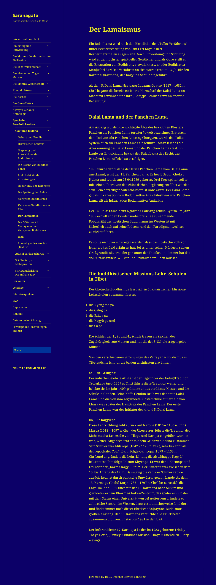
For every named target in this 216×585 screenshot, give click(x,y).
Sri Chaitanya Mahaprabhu (23, 262)
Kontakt (18, 313)
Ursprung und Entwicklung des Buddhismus (28, 154)
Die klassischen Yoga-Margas (26, 75)
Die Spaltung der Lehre (32, 192)
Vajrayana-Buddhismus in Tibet (34, 207)
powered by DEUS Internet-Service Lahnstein (117, 576)
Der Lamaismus (28, 215)
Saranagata (25, 15)
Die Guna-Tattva (23, 103)
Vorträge (18, 287)
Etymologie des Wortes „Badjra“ (32, 245)
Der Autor (19, 281)
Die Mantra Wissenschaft (28, 83)
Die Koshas (19, 97)
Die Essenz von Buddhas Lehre (33, 166)
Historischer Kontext (31, 144)
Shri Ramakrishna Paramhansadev (26, 272)
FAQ (15, 300)
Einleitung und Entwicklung (22, 48)
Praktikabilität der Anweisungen (29, 177)
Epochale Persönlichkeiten (24, 122)
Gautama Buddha (26, 131)
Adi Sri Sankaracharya (29, 253)
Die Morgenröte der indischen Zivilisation (32, 58)
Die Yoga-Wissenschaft (27, 67)
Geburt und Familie (30, 137)
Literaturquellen (23, 294)
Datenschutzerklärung (27, 320)
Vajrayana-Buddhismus (32, 198)
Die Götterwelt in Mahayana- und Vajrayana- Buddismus (32, 226)
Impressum (20, 307)
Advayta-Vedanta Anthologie (23, 112)
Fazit (21, 236)
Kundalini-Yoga (22, 90)
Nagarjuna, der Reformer (34, 185)
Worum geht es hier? (26, 39)
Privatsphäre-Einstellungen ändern (30, 328)
